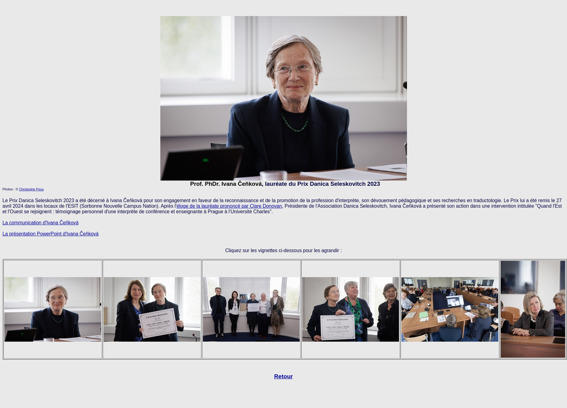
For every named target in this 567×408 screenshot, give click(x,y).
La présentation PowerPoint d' (34, 233)
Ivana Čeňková (83, 233)
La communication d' (24, 222)
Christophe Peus (31, 189)
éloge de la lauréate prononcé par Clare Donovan (229, 206)
